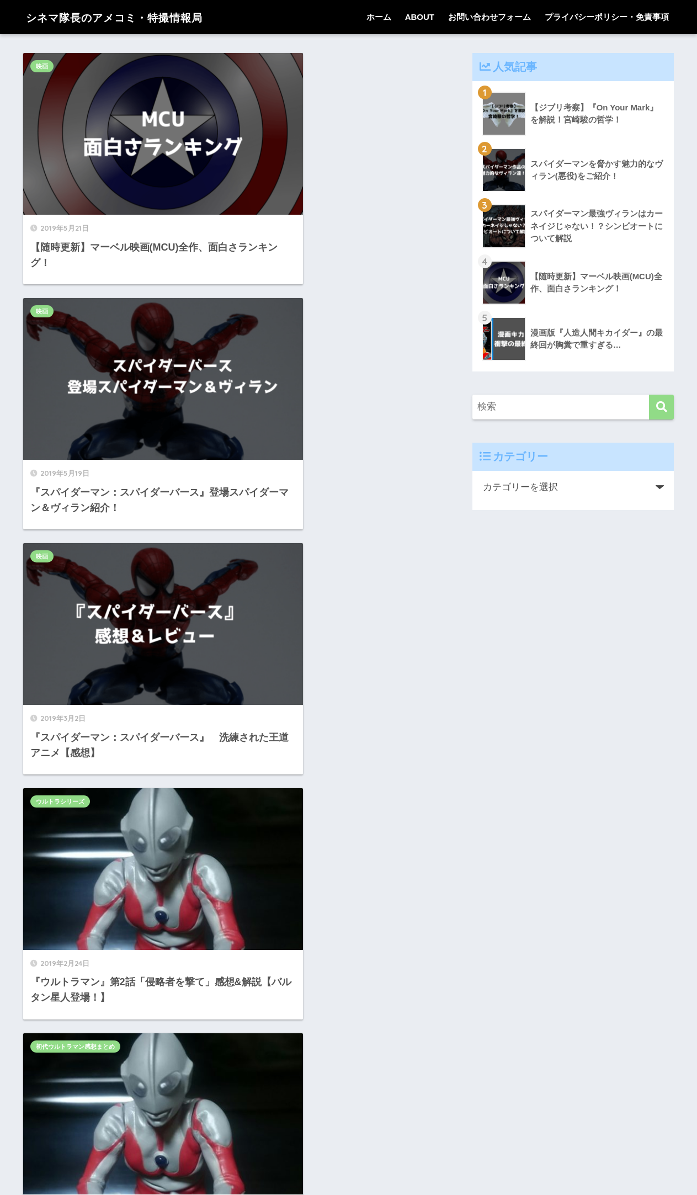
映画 (42, 66)
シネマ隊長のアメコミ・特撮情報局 (134, 17)
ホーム (378, 17)
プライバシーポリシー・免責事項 (607, 17)
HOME (348, 1148)
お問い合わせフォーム (489, 17)
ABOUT (419, 17)
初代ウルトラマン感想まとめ (75, 457)
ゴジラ (45, 849)
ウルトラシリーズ (272, 262)
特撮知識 (260, 653)
